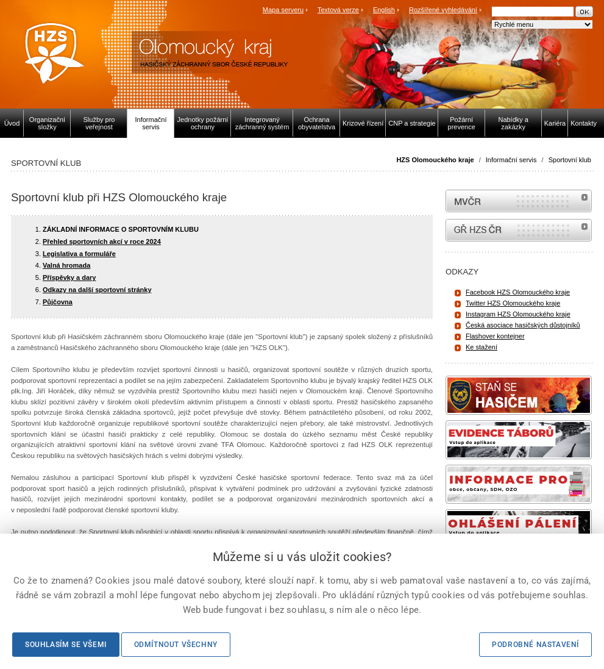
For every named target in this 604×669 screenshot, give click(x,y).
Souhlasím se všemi (66, 644)
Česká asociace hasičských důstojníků (523, 325)
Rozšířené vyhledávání (443, 9)
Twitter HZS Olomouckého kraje (513, 303)
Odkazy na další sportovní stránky (97, 289)
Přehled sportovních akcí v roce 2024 (102, 241)
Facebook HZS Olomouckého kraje (518, 292)
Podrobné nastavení (535, 644)
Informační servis (511, 159)
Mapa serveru (283, 9)
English (384, 9)
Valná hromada (66, 265)
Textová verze (338, 9)
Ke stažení (481, 347)
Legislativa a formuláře (79, 253)
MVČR (519, 201)
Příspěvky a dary (69, 277)
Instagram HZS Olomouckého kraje (518, 314)
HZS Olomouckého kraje (435, 159)
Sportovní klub (570, 159)
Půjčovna (58, 302)
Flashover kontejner (495, 336)
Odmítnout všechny (176, 644)
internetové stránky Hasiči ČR (519, 230)
